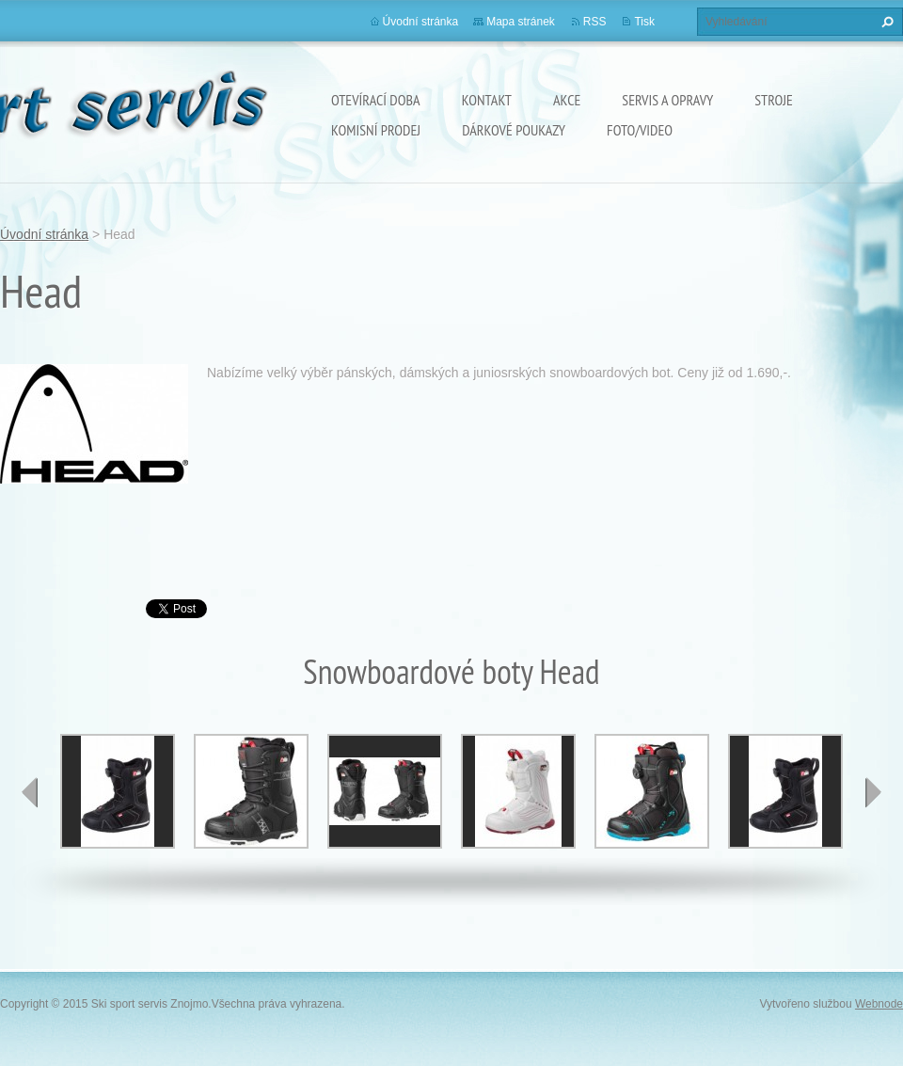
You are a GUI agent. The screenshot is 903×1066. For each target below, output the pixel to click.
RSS (595, 21)
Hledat (885, 22)
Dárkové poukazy (513, 129)
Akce (566, 99)
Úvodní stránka (421, 21)
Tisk (644, 21)
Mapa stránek (520, 21)
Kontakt (487, 99)
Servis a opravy (667, 99)
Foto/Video (640, 129)
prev (30, 792)
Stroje (773, 99)
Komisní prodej (375, 129)
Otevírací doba (375, 99)
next (872, 792)
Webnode (879, 1003)
